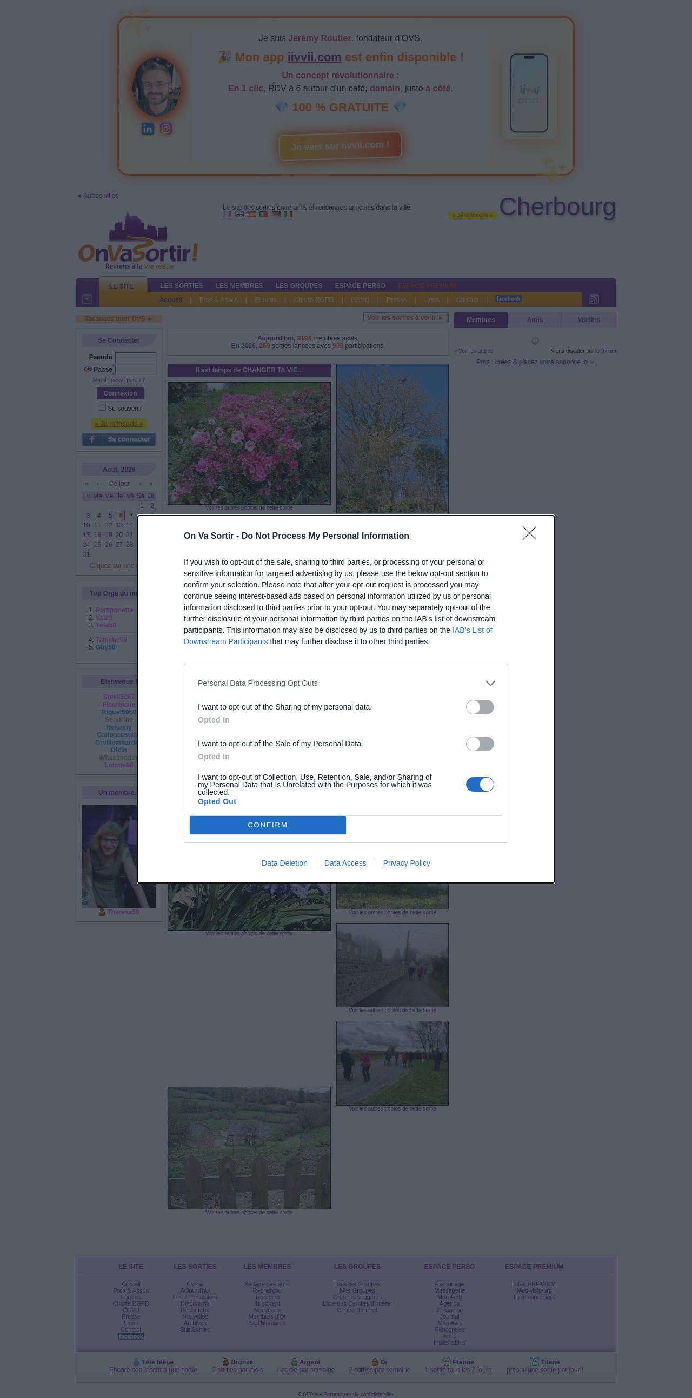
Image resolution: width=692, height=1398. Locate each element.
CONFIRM (268, 825)
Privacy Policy (406, 863)
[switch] (480, 707)
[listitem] (346, 683)
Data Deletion (285, 863)
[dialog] (346, 699)
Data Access (345, 863)
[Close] (533, 536)
